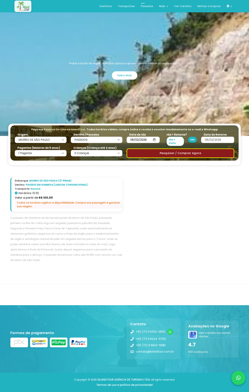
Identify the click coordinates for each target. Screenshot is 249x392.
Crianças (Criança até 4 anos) (95, 148)
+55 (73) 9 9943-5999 (151, 345)
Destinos (106, 6)
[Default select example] (41, 140)
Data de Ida (137, 134)
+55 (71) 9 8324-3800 (150, 332)
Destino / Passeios (86, 134)
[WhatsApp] (170, 332)
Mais (162, 6)
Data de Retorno (215, 134)
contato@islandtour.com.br (155, 352)
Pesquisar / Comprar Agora (180, 153)
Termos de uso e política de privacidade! (124, 385)
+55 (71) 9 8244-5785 (151, 339)
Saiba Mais (124, 75)
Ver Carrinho (182, 6)
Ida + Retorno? (177, 134)
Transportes (126, 6)
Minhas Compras (209, 6)
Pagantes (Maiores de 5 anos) (38, 148)
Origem (22, 134)
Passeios (147, 6)
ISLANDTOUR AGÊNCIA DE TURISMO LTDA (123, 379)
